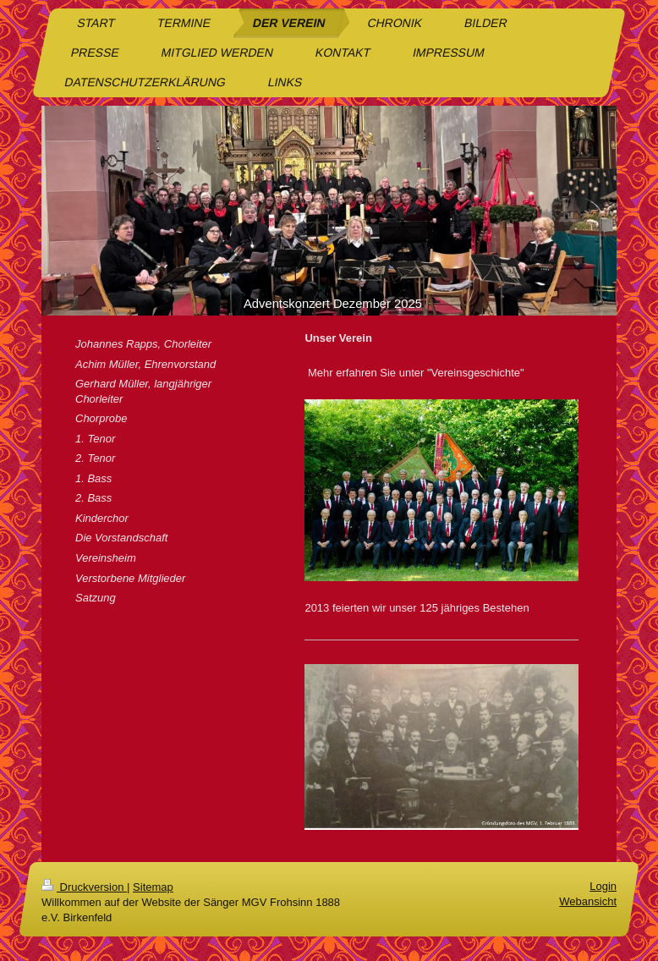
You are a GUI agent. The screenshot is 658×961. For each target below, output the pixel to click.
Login (603, 886)
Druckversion (84, 887)
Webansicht (588, 901)
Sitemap (153, 887)
